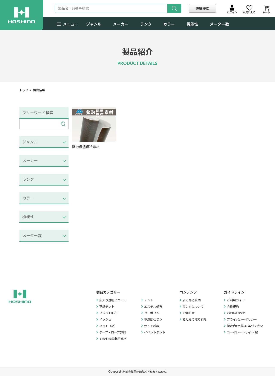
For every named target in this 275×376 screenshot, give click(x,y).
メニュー (67, 24)
